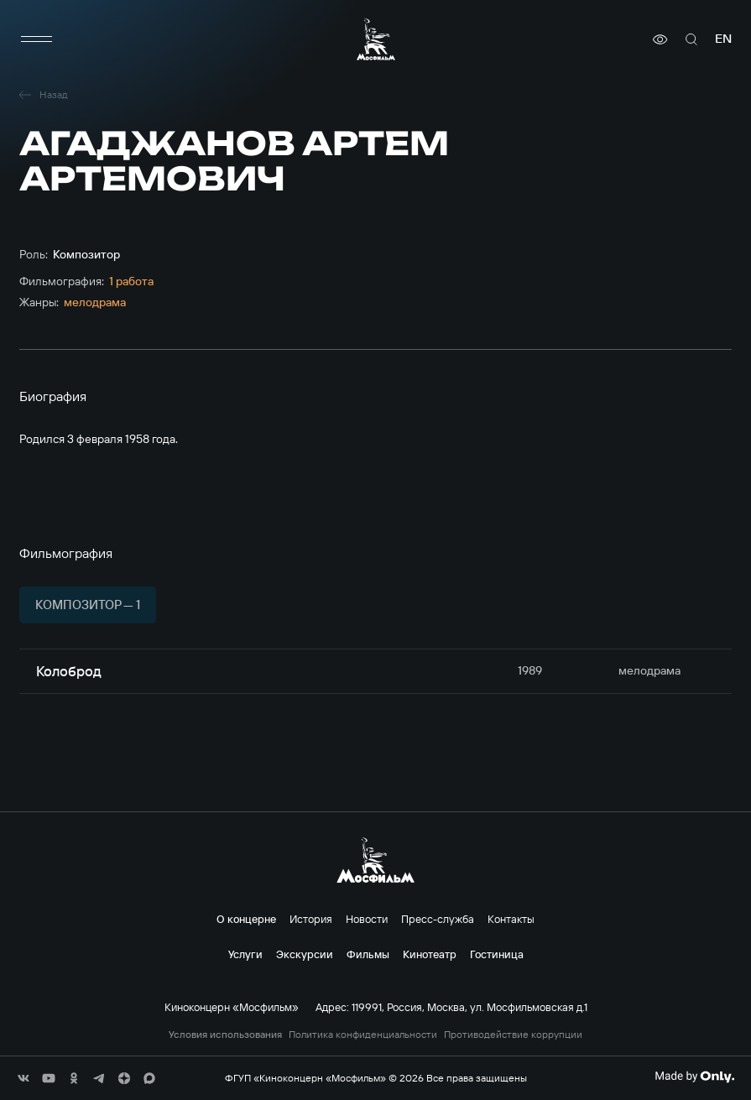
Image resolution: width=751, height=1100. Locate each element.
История (310, 918)
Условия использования (225, 1034)
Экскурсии (304, 954)
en (723, 39)
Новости (367, 918)
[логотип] (376, 39)
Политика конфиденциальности (363, 1034)
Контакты (511, 918)
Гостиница (497, 954)
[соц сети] (23, 1078)
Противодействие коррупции (513, 1034)
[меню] (36, 39)
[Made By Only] (694, 1076)
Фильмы (368, 954)
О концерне (246, 918)
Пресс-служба (437, 918)
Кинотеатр (429, 954)
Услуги (245, 954)
